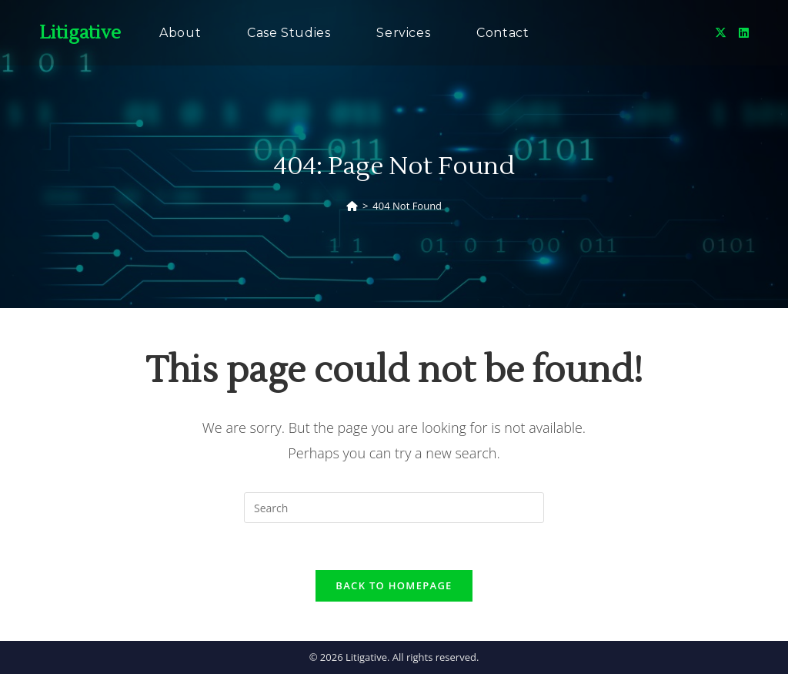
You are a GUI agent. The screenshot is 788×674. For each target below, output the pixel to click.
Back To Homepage (394, 585)
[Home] (352, 206)
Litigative (80, 33)
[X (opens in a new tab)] (721, 33)
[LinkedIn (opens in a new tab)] (744, 33)
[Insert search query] (394, 507)
